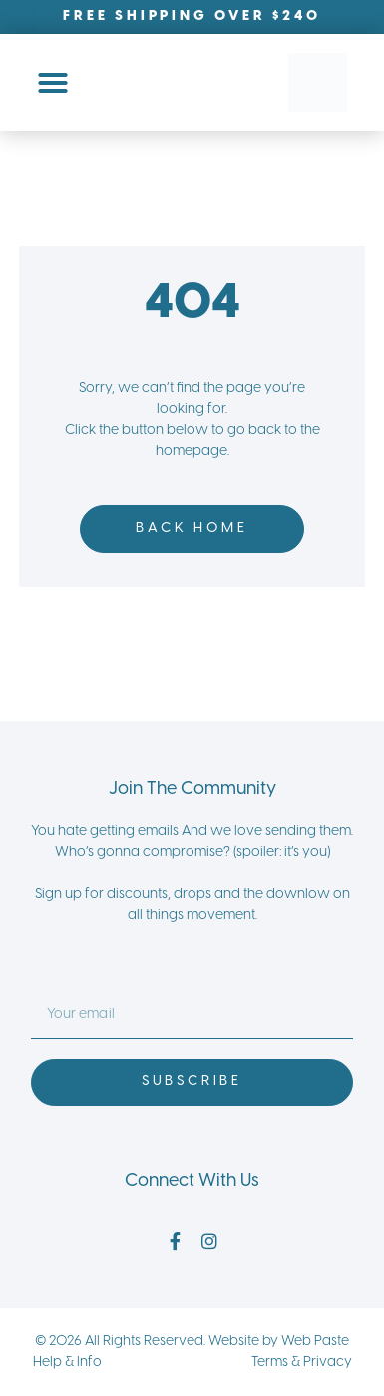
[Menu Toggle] (53, 83)
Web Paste (315, 1341)
